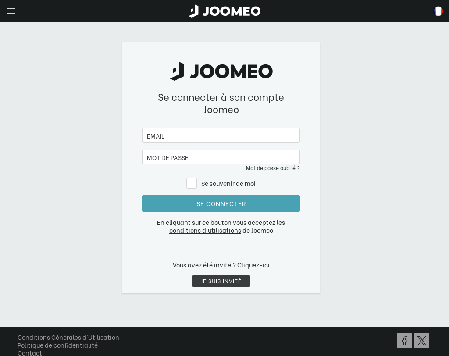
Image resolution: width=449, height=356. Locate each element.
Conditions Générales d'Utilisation (68, 337)
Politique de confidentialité (58, 344)
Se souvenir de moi (228, 183)
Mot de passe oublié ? (273, 167)
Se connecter (221, 203)
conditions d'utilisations (205, 230)
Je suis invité (221, 281)
